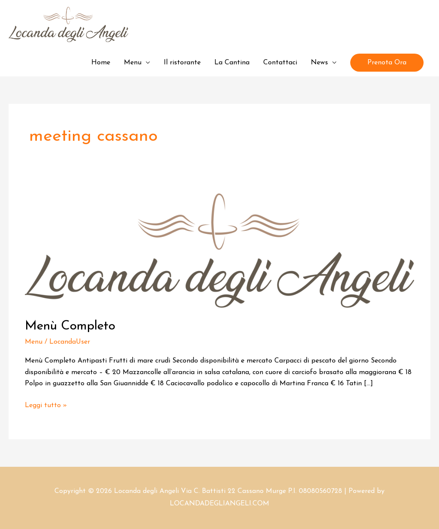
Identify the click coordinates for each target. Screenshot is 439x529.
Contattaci (280, 62)
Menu (132, 62)
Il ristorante (182, 62)
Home (100, 62)
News (319, 62)
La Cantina (232, 62)
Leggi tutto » (46, 404)
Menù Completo (70, 326)
